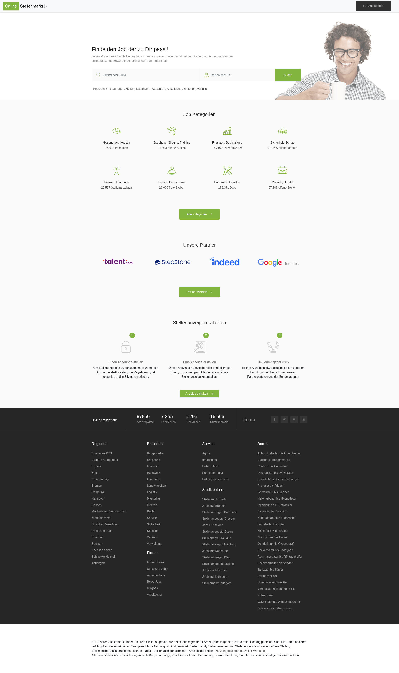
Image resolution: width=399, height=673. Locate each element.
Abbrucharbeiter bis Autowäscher (279, 453)
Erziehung (153, 459)
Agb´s (206, 453)
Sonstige (152, 530)
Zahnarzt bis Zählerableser (275, 608)
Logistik (152, 492)
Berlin (95, 472)
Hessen (97, 505)
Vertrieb (152, 537)
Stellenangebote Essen (217, 531)
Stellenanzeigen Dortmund (219, 512)
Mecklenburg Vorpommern (109, 511)
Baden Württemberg (105, 459)
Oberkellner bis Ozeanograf (276, 543)
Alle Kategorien (199, 214)
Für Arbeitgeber (373, 5)
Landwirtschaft (156, 485)
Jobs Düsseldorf (212, 525)
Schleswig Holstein (104, 556)
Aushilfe (202, 88)
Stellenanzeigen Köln (216, 557)
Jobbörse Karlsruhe (215, 550)
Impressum (209, 459)
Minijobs (152, 588)
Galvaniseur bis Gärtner (273, 492)
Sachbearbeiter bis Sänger (275, 563)
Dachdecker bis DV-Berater (275, 472)
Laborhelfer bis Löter (271, 524)
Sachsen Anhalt (102, 550)
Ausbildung (174, 88)
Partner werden (199, 292)
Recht (151, 511)
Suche (288, 74)
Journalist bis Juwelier (272, 511)
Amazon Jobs (156, 575)
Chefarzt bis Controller (272, 466)
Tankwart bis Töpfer (270, 569)
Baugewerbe (155, 453)
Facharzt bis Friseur (271, 485)
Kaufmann (143, 88)
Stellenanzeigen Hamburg (219, 544)
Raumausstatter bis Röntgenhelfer (280, 556)
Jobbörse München (214, 570)
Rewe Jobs (154, 581)
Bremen (97, 485)
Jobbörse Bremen (213, 505)
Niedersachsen (101, 517)
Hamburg (98, 492)
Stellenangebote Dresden (219, 518)
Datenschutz (210, 466)
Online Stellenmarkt (104, 420)
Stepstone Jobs (157, 568)
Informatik (153, 479)
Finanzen (153, 466)
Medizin (152, 505)
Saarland (97, 537)
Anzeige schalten (199, 394)
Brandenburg (100, 479)
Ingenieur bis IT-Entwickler (275, 505)
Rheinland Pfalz (102, 530)
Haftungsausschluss (215, 479)
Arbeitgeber (154, 594)
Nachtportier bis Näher (272, 537)
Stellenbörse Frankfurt (216, 538)
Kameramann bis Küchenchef (277, 517)
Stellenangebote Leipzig (218, 563)
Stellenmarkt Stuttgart (216, 583)
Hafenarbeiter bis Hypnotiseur (277, 498)
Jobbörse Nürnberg (215, 576)
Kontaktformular (212, 472)
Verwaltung (154, 543)
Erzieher (189, 88)
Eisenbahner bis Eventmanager (278, 479)
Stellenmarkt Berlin (214, 499)
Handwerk (153, 472)
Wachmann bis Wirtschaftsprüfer (279, 601)
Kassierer (158, 88)
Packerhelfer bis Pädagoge (275, 550)
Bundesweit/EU (102, 453)
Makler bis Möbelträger (273, 530)
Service (152, 517)
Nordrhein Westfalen (105, 524)
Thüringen (98, 563)
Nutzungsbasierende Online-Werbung (240, 650)
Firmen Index (155, 562)
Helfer (130, 88)
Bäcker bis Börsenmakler (274, 459)
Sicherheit (153, 524)
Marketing (153, 498)
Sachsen (97, 543)
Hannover (98, 498)
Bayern (96, 466)
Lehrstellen (168, 422)
